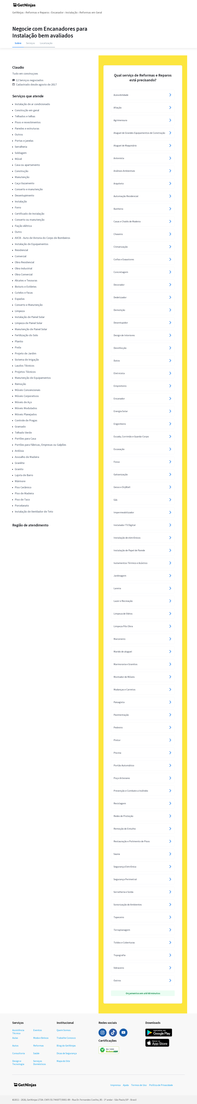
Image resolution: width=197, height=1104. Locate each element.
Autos (15, 1045)
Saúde (36, 1053)
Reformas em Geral (90, 12)
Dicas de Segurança (67, 1053)
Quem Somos (64, 1030)
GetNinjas (18, 12)
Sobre (18, 43)
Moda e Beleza (40, 1037)
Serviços (30, 43)
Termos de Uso (139, 1085)
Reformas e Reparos (37, 12)
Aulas (15, 1037)
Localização (46, 43)
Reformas (38, 1045)
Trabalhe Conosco (66, 1037)
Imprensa (115, 1085)
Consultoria (18, 1053)
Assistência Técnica (18, 1032)
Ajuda (126, 1085)
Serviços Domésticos (39, 1062)
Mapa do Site (63, 1060)
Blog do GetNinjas (66, 1045)
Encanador (57, 12)
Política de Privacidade (161, 1085)
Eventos (37, 1030)
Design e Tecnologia (18, 1062)
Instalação (71, 12)
